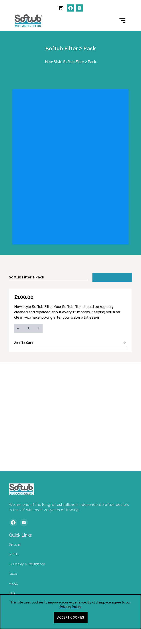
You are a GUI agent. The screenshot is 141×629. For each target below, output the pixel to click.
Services (15, 544)
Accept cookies (70, 617)
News (13, 574)
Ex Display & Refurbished (27, 564)
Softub (13, 554)
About (13, 583)
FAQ (12, 593)
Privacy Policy (70, 607)
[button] (61, 8)
